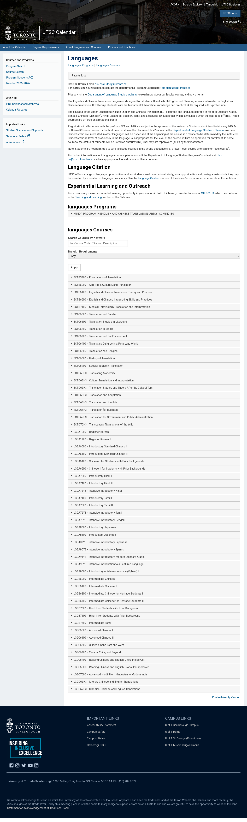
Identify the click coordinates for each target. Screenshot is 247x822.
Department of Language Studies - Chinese (199, 134)
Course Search (15, 76)
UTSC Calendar (63, 34)
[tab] (154, 218)
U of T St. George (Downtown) (183, 742)
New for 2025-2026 (18, 87)
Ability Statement (101, 729)
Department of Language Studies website (112, 99)
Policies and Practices (121, 51)
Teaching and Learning (88, 201)
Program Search (15, 70)
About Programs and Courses (83, 51)
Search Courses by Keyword (86, 242)
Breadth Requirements (82, 255)
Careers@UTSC (96, 749)
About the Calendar (14, 51)
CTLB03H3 (207, 197)
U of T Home (172, 736)
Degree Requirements (46, 51)
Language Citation (148, 182)
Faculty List (79, 79)
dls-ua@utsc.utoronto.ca (176, 92)
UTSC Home (230, 13)
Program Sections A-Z (19, 81)
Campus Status (96, 742)
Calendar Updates (16, 114)
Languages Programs (81, 69)
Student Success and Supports (24, 134)
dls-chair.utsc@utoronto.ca (110, 88)
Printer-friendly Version (226, 701)
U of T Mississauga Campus (182, 749)
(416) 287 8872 (127, 785)
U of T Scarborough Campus (182, 729)
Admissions (15, 146)
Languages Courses (108, 69)
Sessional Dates (18, 140)
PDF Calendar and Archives (22, 108)
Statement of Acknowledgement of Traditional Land (38, 812)
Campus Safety (96, 736)
